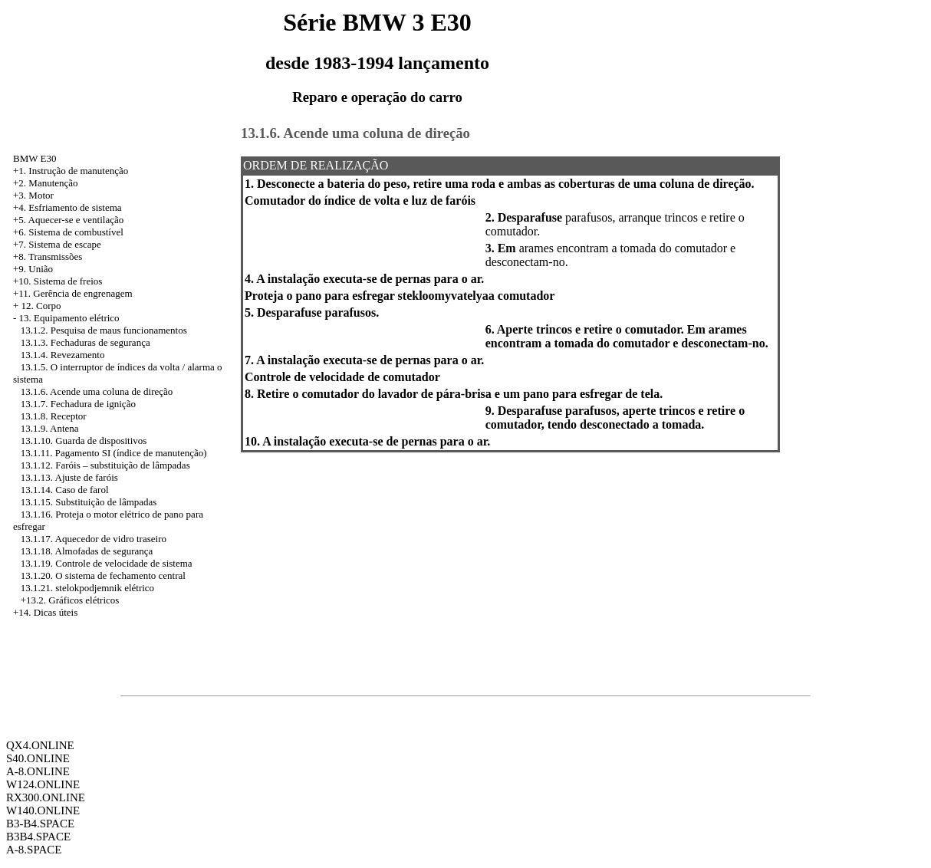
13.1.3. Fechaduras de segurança (85, 342)
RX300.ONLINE (45, 797)
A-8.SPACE (33, 849)
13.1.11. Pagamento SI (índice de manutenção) (114, 453)
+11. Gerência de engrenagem (73, 293)
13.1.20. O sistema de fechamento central (103, 575)
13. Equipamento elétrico (69, 318)
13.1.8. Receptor (54, 416)
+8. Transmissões (47, 256)
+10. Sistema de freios (57, 281)
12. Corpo (41, 305)
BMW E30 (34, 158)
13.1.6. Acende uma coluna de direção (97, 391)
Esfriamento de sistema (74, 207)
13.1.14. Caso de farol (65, 489)
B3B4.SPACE (38, 836)
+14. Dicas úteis (45, 612)
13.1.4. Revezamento (63, 354)
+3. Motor (33, 195)
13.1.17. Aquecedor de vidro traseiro (93, 538)
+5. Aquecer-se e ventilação (68, 219)
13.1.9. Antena (50, 428)
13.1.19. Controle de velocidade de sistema (106, 563)
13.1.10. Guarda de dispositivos (84, 440)
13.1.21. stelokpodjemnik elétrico (87, 587)
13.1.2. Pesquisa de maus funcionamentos (104, 330)
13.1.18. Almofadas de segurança (87, 551)
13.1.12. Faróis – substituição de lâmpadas (105, 465)
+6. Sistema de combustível (68, 232)
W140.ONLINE (43, 810)
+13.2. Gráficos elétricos (70, 600)
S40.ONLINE (38, 758)
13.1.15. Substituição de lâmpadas (89, 502)
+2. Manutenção (45, 183)
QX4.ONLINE (40, 745)
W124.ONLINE (43, 784)
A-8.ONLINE (38, 771)
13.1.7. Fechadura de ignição (78, 403)
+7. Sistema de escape (57, 244)
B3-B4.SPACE (40, 823)
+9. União (33, 269)
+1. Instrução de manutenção (70, 170)
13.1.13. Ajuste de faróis (69, 477)
